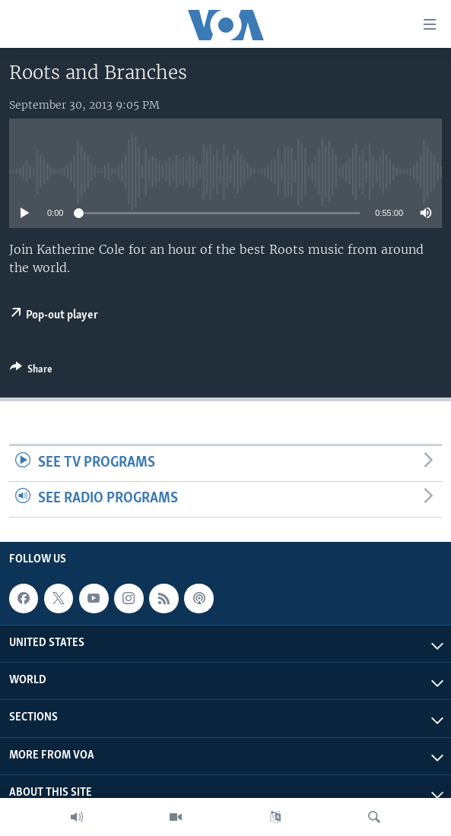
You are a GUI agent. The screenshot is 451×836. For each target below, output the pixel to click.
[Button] (31, 371)
